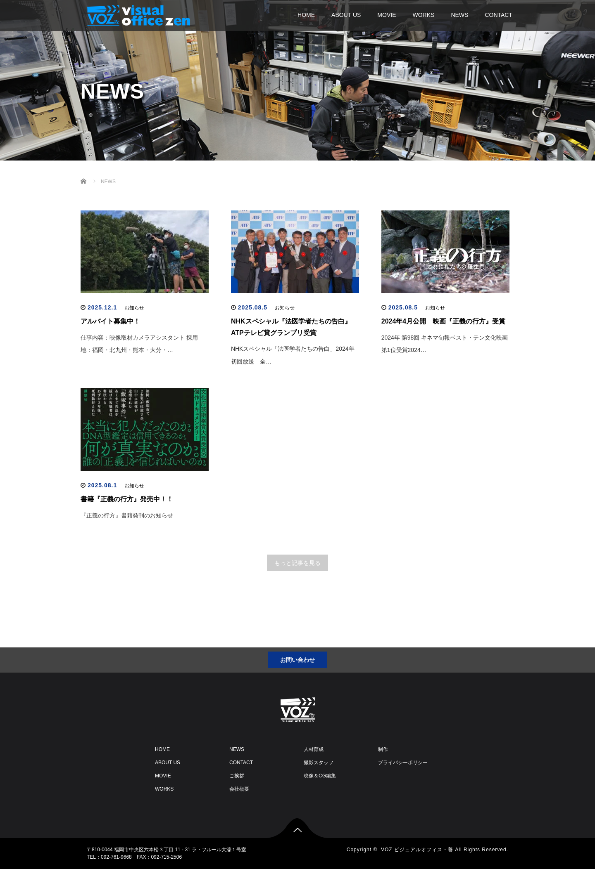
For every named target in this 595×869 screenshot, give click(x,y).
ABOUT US (346, 15)
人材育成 (314, 749)
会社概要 (239, 789)
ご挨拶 (236, 776)
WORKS (423, 15)
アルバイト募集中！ (110, 321)
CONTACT (498, 15)
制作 (383, 749)
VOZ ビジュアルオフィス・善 (417, 849)
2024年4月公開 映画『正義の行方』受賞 (443, 321)
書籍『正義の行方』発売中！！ (127, 499)
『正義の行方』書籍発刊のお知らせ (127, 515)
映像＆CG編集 (320, 776)
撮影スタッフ (318, 762)
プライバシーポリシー (403, 762)
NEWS (459, 15)
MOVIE (386, 15)
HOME (306, 15)
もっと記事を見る (297, 563)
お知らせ (134, 308)
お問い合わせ (297, 659)
